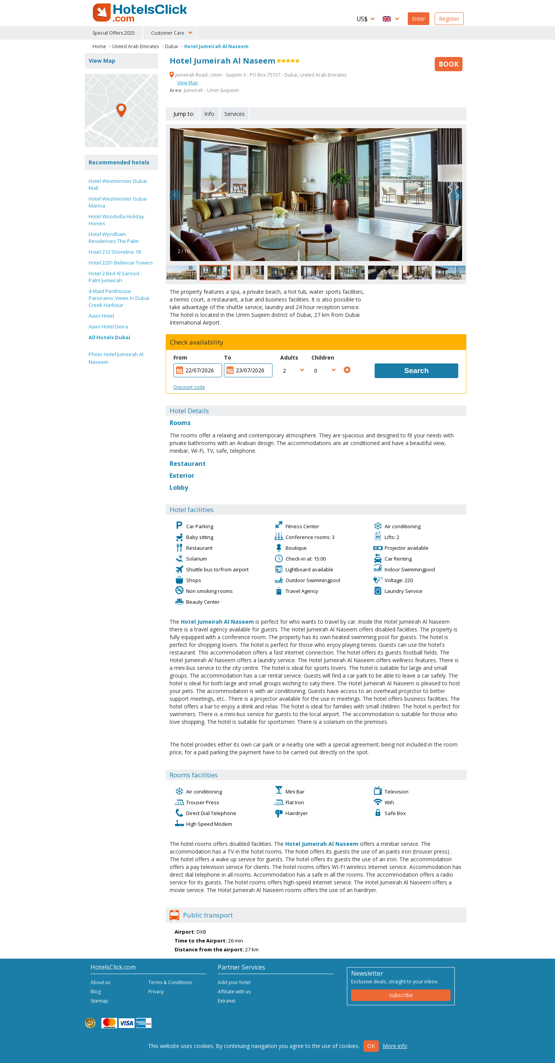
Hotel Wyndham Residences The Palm (114, 237)
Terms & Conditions (170, 982)
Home (99, 46)
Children (322, 357)
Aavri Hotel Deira (108, 326)
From (180, 357)
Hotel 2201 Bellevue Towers (121, 262)
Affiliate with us (234, 991)
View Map (187, 82)
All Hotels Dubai (109, 337)
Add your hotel (234, 982)
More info (395, 1046)
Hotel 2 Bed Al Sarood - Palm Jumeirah (115, 277)
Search (416, 371)
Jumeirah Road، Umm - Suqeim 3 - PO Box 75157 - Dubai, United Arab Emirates (258, 75)
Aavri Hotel (101, 315)
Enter (418, 18)
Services (234, 113)
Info (209, 113)
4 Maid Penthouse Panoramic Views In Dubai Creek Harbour (119, 298)
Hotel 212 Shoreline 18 (115, 251)
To (227, 357)
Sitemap (99, 1001)
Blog (96, 991)
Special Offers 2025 (113, 33)
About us (100, 982)
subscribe (401, 995)
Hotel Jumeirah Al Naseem (216, 46)
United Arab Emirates (135, 46)
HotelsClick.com (140, 12)
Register (449, 18)
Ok (371, 1046)
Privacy (156, 991)
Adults (289, 357)
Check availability (197, 342)
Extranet (226, 1001)
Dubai (171, 46)
